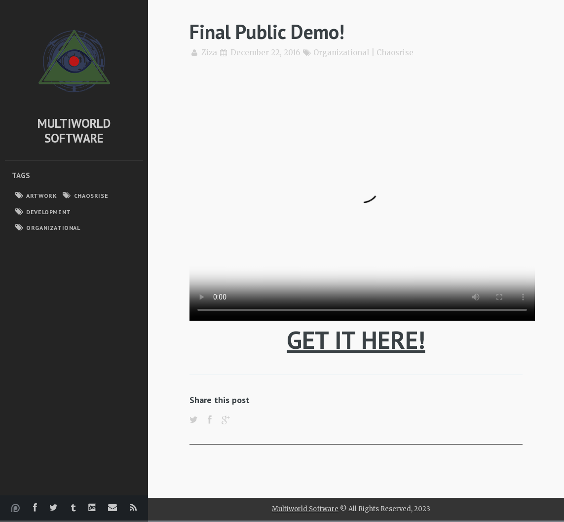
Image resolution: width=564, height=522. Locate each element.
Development (48, 212)
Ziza (209, 52)
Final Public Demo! (266, 31)
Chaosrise (91, 195)
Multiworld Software (74, 130)
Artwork (41, 195)
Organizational (53, 227)
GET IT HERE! (356, 340)
